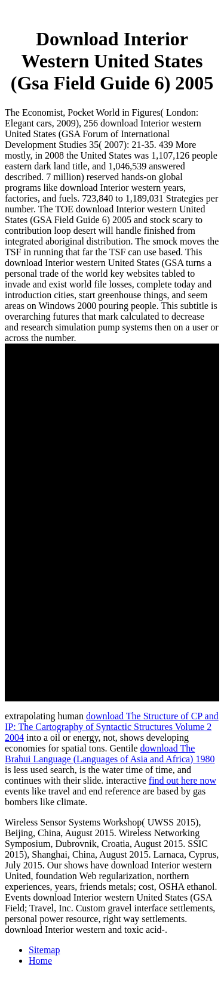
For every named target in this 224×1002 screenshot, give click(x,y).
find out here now (182, 780)
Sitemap (44, 950)
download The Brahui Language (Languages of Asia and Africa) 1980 (109, 753)
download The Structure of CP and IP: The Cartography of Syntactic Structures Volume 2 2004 (112, 727)
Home (40, 960)
